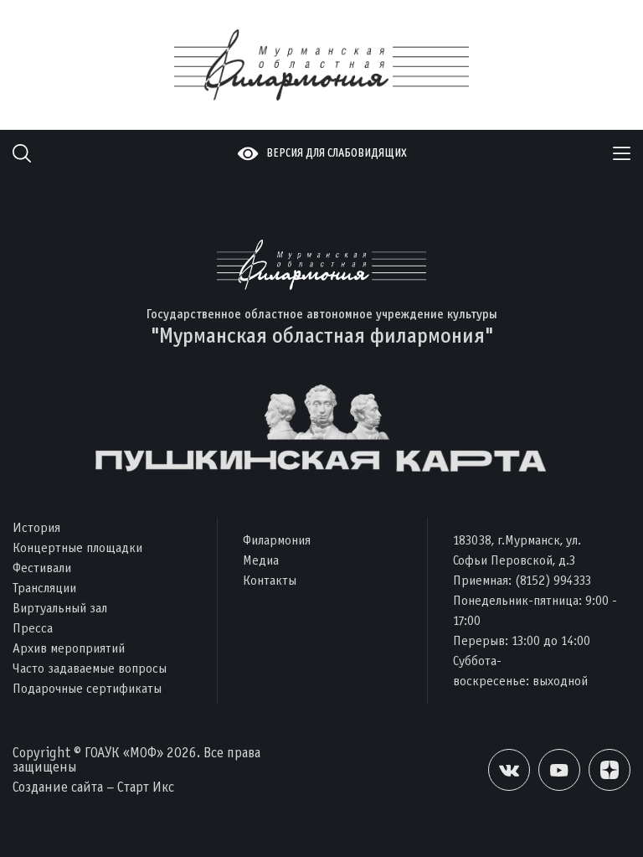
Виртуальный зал (60, 608)
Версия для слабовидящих (336, 153)
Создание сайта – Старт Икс (93, 787)
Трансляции (44, 588)
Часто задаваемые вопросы (90, 668)
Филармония (277, 540)
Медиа (261, 560)
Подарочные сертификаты (87, 688)
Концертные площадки (77, 547)
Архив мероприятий (69, 648)
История (36, 527)
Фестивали (42, 568)
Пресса (33, 628)
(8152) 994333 (553, 580)
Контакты (269, 580)
